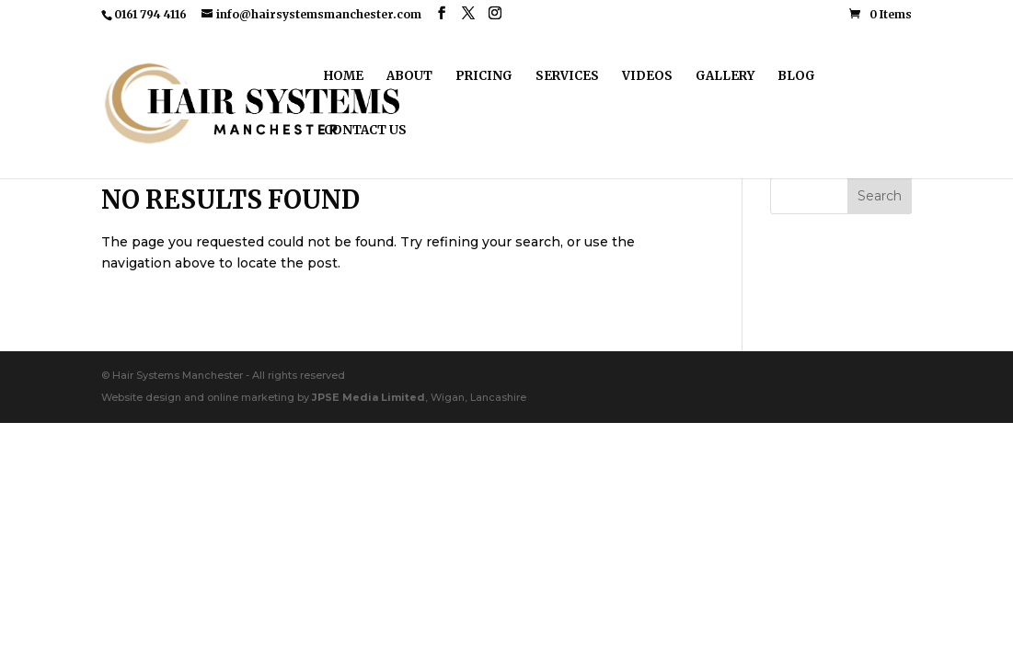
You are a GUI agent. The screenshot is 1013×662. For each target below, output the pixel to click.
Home (343, 77)
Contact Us (365, 131)
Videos (647, 77)
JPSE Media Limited (368, 397)
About (409, 77)
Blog (796, 77)
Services (567, 77)
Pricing (483, 77)
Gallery (725, 77)
